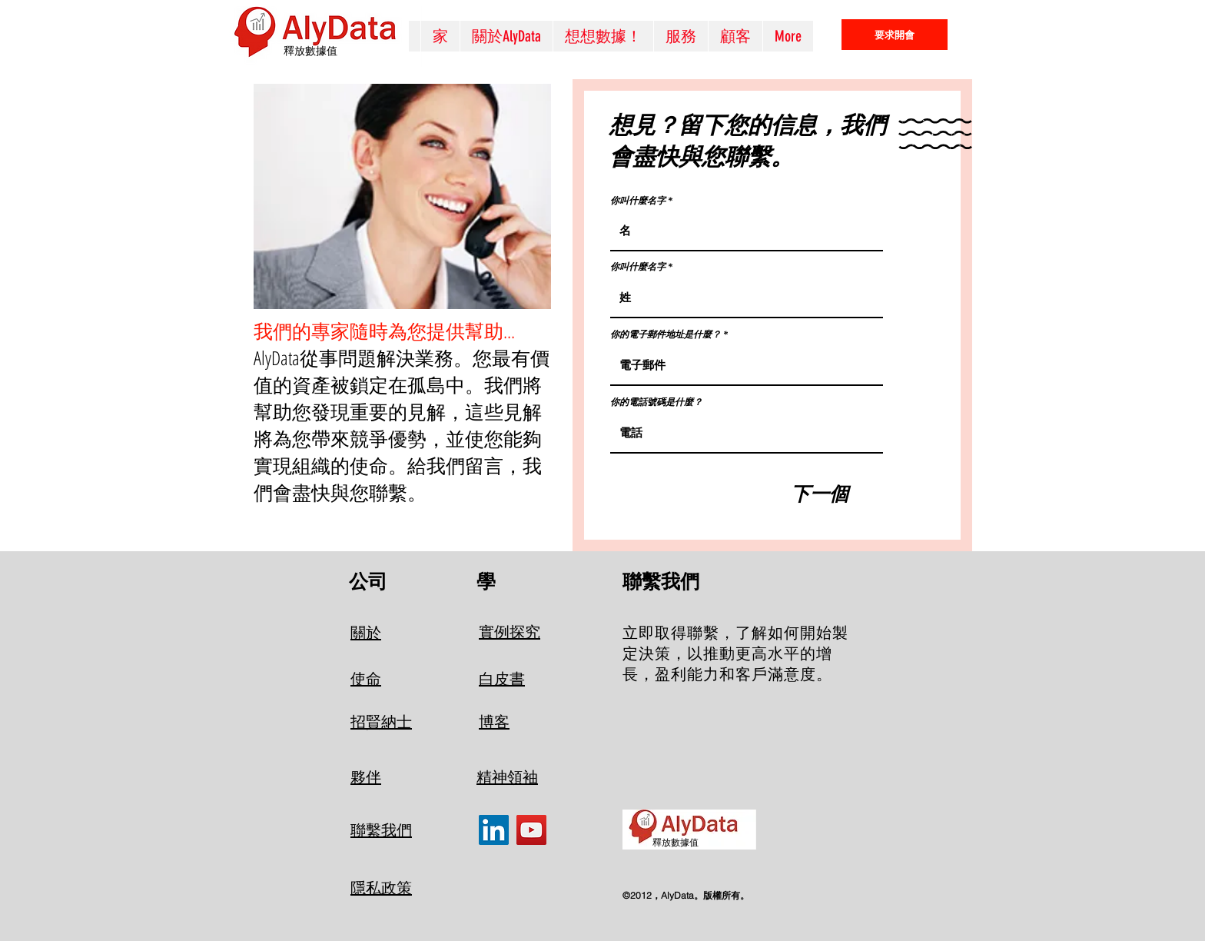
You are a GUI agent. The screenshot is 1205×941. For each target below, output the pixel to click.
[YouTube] (531, 830)
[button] (680, 36)
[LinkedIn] (494, 830)
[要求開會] (895, 34)
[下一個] (819, 494)
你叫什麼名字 (638, 200)
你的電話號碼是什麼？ (656, 402)
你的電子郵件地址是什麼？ (665, 334)
